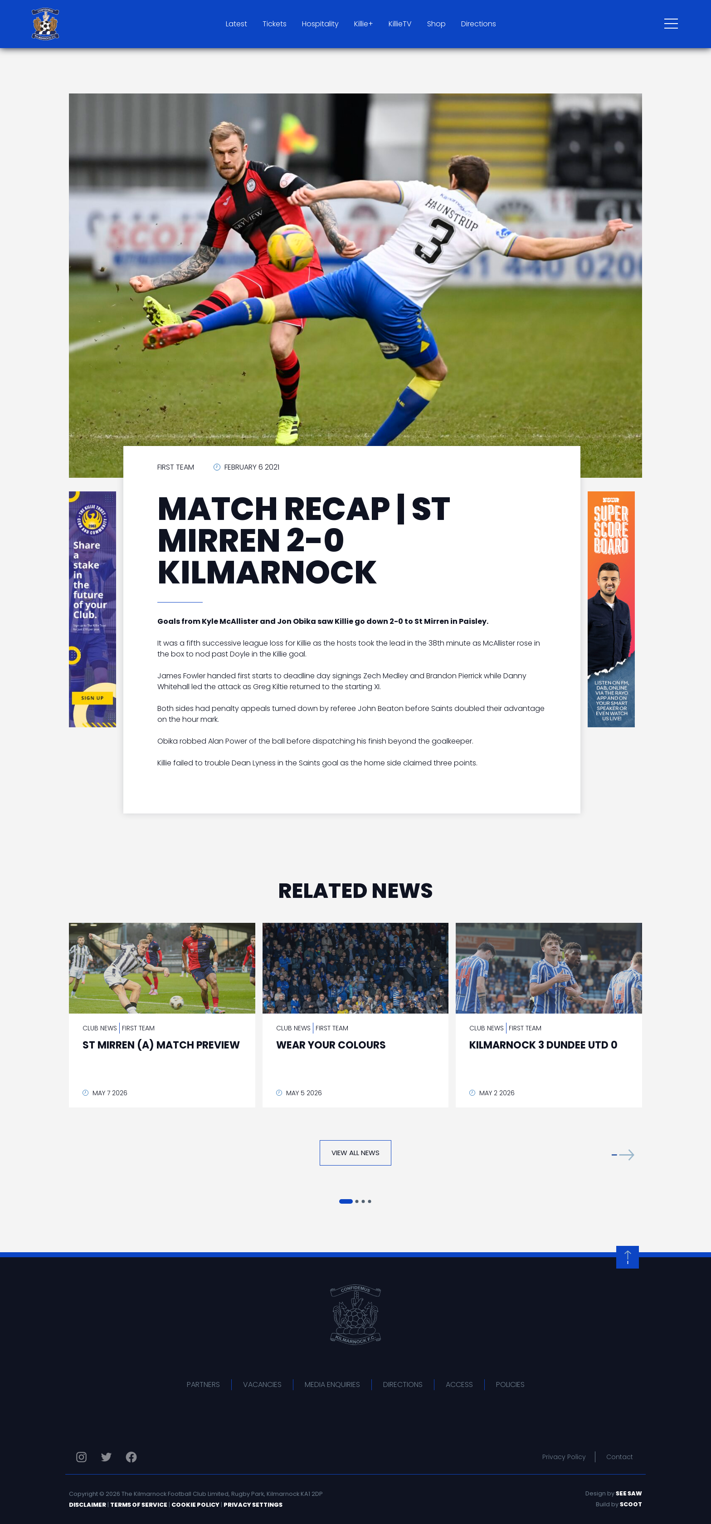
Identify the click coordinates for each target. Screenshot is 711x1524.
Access (459, 1384)
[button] (623, 1155)
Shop (436, 24)
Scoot (631, 1504)
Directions (478, 24)
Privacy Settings (253, 1505)
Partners (203, 1384)
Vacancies (262, 1384)
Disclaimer (87, 1505)
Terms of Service (138, 1505)
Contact (619, 1456)
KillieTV (400, 24)
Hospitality (320, 24)
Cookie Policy (195, 1505)
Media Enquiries (332, 1384)
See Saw (629, 1493)
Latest (236, 24)
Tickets (275, 24)
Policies (510, 1384)
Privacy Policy (564, 1456)
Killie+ (363, 24)
